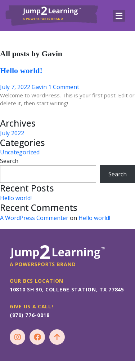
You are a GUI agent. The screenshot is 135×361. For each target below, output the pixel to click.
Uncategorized (20, 152)
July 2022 (12, 133)
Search (9, 161)
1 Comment (63, 87)
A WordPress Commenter (34, 218)
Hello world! (21, 70)
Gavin (39, 87)
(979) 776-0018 (30, 315)
